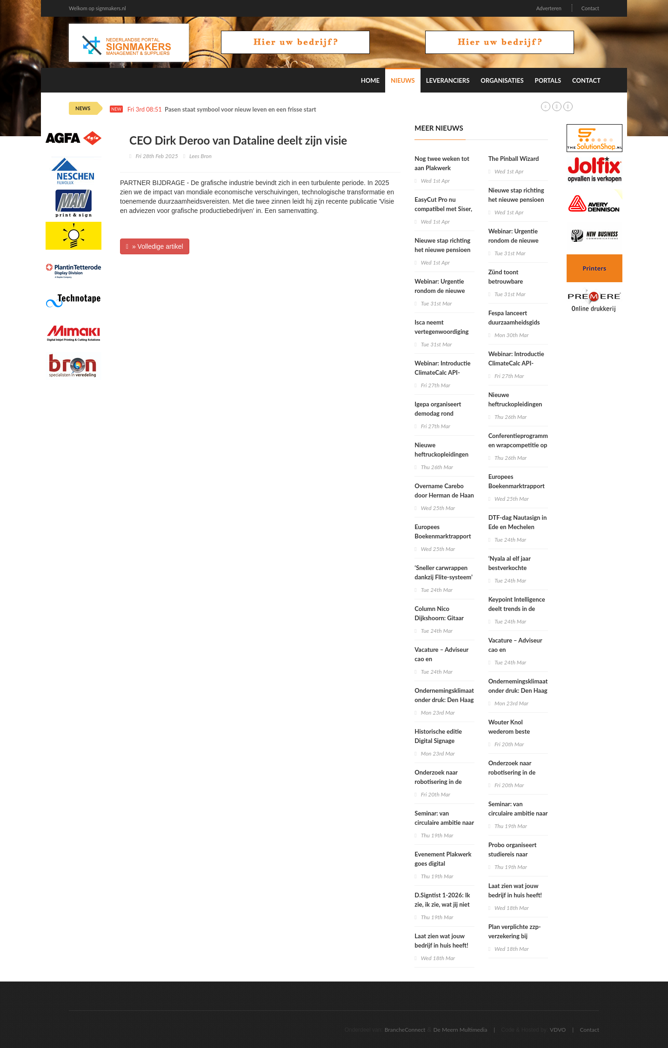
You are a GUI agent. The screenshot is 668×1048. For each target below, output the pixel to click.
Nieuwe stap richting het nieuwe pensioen (442, 245)
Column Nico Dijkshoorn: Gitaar (439, 613)
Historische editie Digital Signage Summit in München (441, 741)
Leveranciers (448, 80)
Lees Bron (200, 156)
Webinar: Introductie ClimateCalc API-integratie (442, 372)
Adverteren (548, 8)
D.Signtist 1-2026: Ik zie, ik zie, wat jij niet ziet (442, 904)
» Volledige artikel (154, 246)
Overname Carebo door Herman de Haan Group (444, 495)
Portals (548, 80)
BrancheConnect (405, 1029)
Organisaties (502, 80)
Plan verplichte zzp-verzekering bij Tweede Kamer (514, 936)
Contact (590, 8)
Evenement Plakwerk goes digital (442, 858)
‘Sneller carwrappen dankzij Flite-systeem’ (443, 572)
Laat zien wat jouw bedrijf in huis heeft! (441, 940)
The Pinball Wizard (513, 158)
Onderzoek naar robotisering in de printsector (438, 782)
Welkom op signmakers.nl (97, 8)
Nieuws (403, 80)
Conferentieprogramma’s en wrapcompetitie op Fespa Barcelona (521, 445)
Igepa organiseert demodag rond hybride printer (437, 413)
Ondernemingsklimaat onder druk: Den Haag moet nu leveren (444, 700)
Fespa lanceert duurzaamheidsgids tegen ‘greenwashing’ (516, 322)
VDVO (558, 1029)
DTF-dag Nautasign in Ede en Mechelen (517, 522)
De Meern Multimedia (461, 1029)
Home (370, 80)
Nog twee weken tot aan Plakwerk (441, 163)
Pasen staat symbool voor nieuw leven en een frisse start (240, 109)
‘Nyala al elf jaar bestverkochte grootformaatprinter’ (516, 568)
